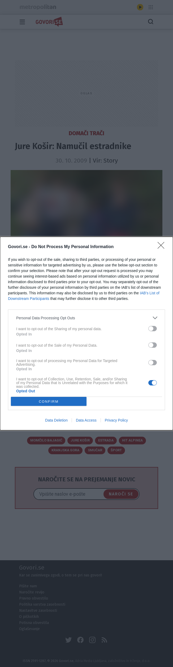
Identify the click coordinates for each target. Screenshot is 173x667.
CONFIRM (49, 401)
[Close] (163, 247)
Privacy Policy (116, 420)
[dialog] (86, 333)
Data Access (86, 420)
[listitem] (86, 318)
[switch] (152, 328)
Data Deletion (56, 420)
